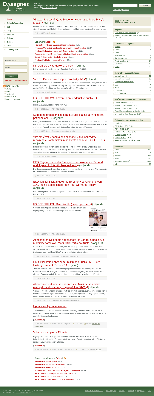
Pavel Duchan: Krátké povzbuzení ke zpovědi (54, 373)
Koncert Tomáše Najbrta (123, 105)
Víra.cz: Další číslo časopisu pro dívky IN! (58, 79)
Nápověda (140, 391)
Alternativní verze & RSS (94, 391)
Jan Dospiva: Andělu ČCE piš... (48, 367)
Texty (9, 31)
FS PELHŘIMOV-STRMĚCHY (125, 140)
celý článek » (39, 319)
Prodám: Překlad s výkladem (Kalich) (50, 60)
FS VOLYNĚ (119, 129)
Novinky (122, 391)
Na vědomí (119, 64)
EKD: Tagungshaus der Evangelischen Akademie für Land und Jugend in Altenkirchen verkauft (68, 164)
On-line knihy (119, 90)
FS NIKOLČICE (120, 137)
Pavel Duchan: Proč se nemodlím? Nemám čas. (55, 379)
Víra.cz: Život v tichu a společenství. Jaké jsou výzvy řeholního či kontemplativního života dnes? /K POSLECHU (68, 138)
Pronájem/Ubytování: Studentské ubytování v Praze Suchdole (60, 48)
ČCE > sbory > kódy (49, 8)
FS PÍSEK (118, 123)
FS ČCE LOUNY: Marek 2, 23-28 (53, 65)
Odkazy (10, 38)
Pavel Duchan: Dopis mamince (47, 376)
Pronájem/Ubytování (122, 61)
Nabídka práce (120, 55)
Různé (117, 67)
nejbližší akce (11, 96)
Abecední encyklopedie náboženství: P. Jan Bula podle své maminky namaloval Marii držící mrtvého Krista (68, 241)
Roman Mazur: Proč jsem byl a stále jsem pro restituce (57, 370)
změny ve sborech (13, 99)
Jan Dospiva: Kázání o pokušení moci (50, 364)
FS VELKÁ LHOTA (121, 126)
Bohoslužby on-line (15, 23)
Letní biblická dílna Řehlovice (125, 33)
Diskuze (10, 42)
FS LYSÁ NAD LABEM (123, 132)
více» (48, 42)
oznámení (10, 94)
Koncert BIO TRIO (121, 102)
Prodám (117, 47)
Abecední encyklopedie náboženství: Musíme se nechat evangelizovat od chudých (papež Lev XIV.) (66, 286)
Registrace (8, 80)
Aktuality (99, 349)
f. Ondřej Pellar (120, 135)
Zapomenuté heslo (20, 80)
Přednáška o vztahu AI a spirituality (127, 111)
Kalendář (10, 34)
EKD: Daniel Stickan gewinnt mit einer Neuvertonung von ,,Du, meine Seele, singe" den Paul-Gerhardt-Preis (67, 183)
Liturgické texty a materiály (124, 82)
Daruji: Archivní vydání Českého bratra (51, 57)
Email (9, 46)
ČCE (8, 27)
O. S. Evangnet (120, 93)
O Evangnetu (12, 49)
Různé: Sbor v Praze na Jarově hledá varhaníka (55, 45)
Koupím (117, 49)
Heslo (7, 68)
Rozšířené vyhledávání (121, 10)
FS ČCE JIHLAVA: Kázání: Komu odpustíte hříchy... (64, 98)
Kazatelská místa (121, 58)
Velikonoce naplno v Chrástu (50, 332)
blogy (8, 91)
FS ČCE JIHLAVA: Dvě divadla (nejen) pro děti (61, 204)
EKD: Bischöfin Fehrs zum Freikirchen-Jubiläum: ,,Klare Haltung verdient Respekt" (66, 264)
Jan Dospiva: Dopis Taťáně (46, 361)
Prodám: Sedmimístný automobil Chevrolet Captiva (56, 51)
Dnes (117, 21)
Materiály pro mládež (122, 79)
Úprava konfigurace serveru (49, 306)
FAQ (149, 391)
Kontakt (131, 391)
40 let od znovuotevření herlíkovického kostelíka (132, 35)
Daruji (117, 52)
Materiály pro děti (121, 76)
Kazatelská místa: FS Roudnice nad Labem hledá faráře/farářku (61, 54)
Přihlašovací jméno (12, 61)
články (8, 89)
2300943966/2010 (22, 392)
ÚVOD (9, 19)
